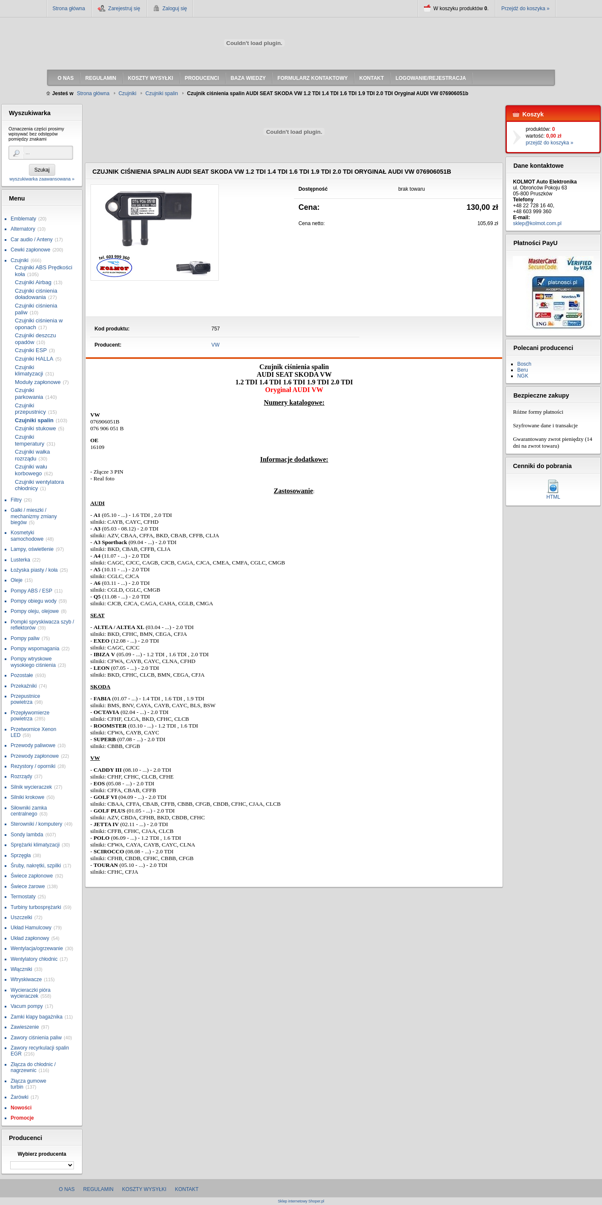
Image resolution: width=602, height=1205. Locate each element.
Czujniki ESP (31, 350)
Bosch (524, 364)
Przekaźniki (24, 686)
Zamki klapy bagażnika (36, 1017)
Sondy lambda (27, 835)
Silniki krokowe (27, 797)
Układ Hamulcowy (31, 928)
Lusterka (20, 560)
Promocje (22, 1118)
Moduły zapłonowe (38, 382)
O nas (67, 1189)
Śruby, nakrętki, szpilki (36, 866)
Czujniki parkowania (29, 393)
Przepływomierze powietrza (30, 716)
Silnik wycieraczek (31, 787)
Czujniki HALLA (34, 359)
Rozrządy (21, 776)
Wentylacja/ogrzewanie (37, 948)
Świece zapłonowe (32, 876)
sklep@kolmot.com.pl (537, 223)
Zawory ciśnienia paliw (36, 1038)
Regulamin (98, 1189)
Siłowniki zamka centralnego (29, 811)
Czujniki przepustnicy (30, 408)
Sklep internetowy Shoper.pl (301, 1201)
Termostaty (23, 897)
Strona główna (69, 8)
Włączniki (21, 969)
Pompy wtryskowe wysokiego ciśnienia (33, 662)
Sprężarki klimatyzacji (35, 845)
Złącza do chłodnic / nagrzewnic (33, 1067)
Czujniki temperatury (29, 440)
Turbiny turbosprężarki (36, 907)
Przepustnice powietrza (25, 699)
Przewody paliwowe (33, 745)
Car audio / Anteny (32, 240)
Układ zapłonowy (30, 938)
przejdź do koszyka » (549, 143)
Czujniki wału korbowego (31, 470)
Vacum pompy (27, 1006)
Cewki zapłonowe (30, 250)
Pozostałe (22, 675)
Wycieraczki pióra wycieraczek (31, 993)
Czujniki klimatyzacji (29, 370)
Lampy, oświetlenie (32, 549)
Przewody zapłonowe (35, 756)
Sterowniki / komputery (36, 824)
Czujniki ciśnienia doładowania (36, 294)
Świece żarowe (28, 886)
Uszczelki (21, 917)
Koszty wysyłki (144, 1189)
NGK (522, 376)
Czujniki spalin (34, 420)
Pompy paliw (25, 638)
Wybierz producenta (41, 1154)
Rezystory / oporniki (33, 766)
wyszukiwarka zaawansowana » (41, 178)
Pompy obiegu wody (34, 601)
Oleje (17, 580)
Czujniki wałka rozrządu (32, 455)
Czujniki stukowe (35, 428)
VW (216, 345)
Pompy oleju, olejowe (35, 611)
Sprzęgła (21, 855)
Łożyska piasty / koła (34, 570)
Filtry (16, 500)
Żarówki (19, 1097)
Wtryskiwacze (26, 979)
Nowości (21, 1108)
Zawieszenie (25, 1027)
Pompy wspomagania (35, 649)
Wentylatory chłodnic (34, 959)
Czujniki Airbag (33, 282)
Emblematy (23, 219)
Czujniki (19, 260)
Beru (522, 370)
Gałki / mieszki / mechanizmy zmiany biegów (34, 516)
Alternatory (23, 229)
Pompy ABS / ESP (31, 591)
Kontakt (187, 1189)
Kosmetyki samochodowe (27, 536)
